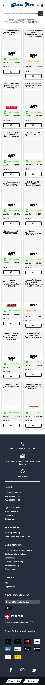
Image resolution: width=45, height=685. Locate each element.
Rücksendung (11, 569)
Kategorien (14, 681)
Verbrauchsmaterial (15, 22)
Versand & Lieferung (14, 561)
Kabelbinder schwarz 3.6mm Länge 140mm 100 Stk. (11, 184)
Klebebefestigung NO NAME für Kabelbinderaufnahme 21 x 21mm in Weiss (34, 283)
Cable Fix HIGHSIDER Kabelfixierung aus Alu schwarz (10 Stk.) (11, 86)
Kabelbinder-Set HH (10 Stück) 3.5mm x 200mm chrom (33, 386)
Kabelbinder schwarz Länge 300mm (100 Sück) (33, 86)
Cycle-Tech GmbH (12, 507)
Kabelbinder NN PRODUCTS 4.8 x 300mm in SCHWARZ (33, 335)
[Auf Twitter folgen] (34, 670)
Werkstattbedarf (25, 20)
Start (11, 20)
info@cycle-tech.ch (13, 492)
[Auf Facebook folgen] (11, 670)
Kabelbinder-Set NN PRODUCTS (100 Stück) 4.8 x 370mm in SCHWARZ (11, 336)
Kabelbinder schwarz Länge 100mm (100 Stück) (11, 32)
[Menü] (38, 5)
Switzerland (10, 519)
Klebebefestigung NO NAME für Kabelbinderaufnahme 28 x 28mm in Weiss (34, 33)
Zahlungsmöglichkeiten (15, 554)
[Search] (40, 13)
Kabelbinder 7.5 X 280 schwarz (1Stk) (11, 385)
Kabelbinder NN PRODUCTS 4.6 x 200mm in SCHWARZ (33, 184)
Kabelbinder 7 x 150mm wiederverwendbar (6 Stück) (11, 283)
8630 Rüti (9, 515)
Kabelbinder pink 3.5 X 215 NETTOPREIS (11, 232)
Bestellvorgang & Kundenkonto (18, 550)
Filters (31, 681)
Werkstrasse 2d (11, 511)
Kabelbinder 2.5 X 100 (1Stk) (33, 134)
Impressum (10, 586)
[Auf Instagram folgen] (22, 670)
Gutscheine (10, 558)
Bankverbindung (12, 565)
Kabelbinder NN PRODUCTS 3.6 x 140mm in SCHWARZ (11, 135)
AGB (6, 583)
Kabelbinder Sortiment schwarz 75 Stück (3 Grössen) (33, 233)
